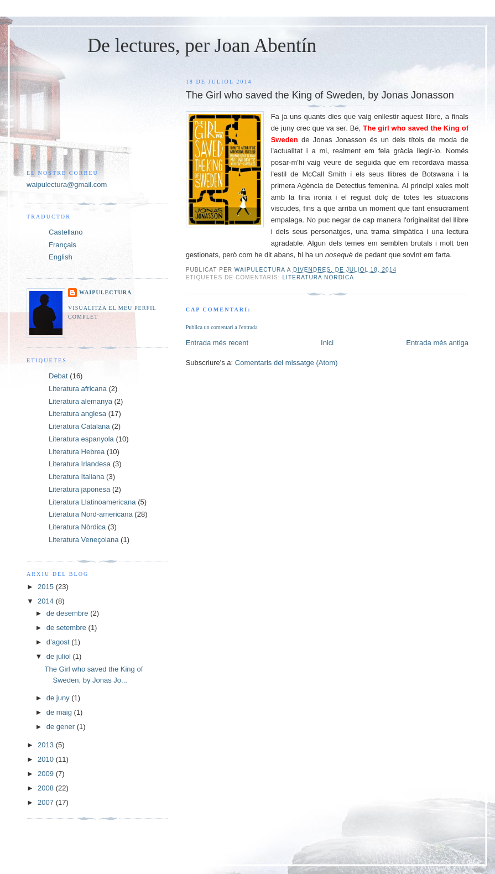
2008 (47, 788)
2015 (47, 586)
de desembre (68, 613)
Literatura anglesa (77, 413)
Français (62, 245)
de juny (59, 698)
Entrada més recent (217, 343)
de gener (61, 726)
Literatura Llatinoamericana (92, 502)
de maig (60, 712)
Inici (327, 343)
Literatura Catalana (79, 426)
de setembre (67, 627)
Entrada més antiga (437, 343)
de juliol (59, 656)
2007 (47, 802)
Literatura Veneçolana (83, 539)
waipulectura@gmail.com (67, 184)
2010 (47, 759)
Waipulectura (105, 292)
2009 (47, 773)
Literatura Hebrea (77, 452)
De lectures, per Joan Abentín (201, 45)
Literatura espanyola (81, 439)
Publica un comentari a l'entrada (222, 327)
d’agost (59, 642)
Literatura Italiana (76, 476)
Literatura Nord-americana (91, 514)
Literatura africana (78, 388)
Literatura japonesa (79, 489)
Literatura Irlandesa (80, 464)
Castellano (65, 232)
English (60, 257)
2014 (47, 601)
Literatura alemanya (80, 401)
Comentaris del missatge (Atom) (286, 362)
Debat (58, 376)
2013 (47, 745)
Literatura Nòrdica (317, 277)
